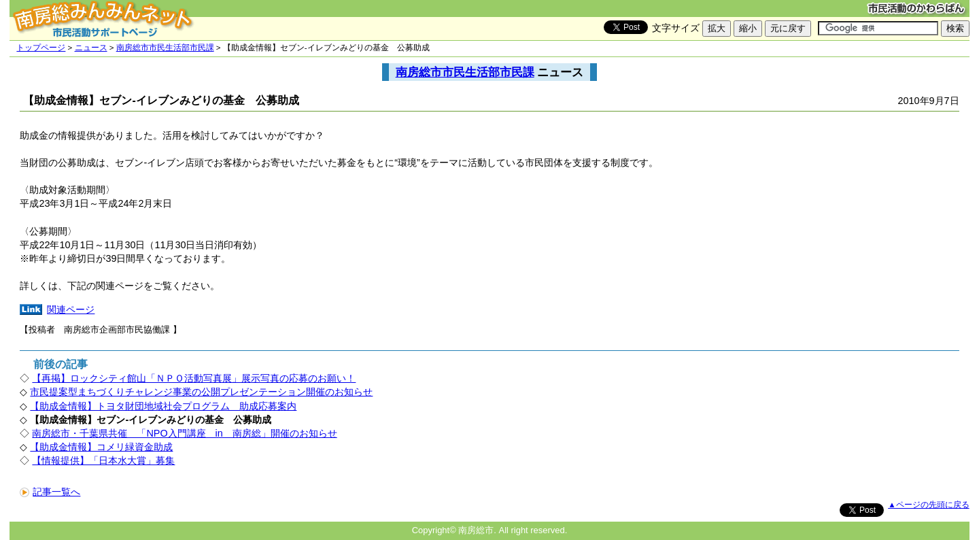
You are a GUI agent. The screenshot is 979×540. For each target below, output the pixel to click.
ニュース (91, 48)
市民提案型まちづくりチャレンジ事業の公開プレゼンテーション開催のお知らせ (201, 391)
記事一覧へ (50, 491)
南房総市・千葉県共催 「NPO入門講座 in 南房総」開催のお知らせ (184, 433)
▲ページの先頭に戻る (928, 505)
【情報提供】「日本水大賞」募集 (103, 460)
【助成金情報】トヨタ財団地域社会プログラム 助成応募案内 (163, 406)
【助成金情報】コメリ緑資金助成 (101, 446)
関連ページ (71, 309)
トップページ (40, 48)
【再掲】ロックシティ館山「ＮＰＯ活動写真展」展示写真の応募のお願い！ (194, 378)
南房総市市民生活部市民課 (165, 48)
